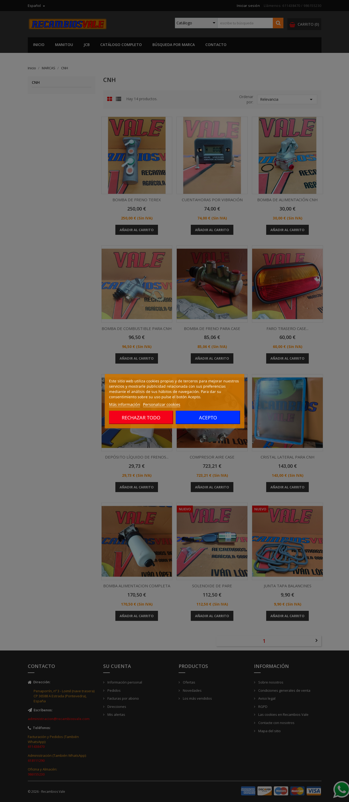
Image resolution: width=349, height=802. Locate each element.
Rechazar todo (141, 417)
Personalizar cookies (161, 404)
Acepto (208, 417)
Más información (124, 404)
